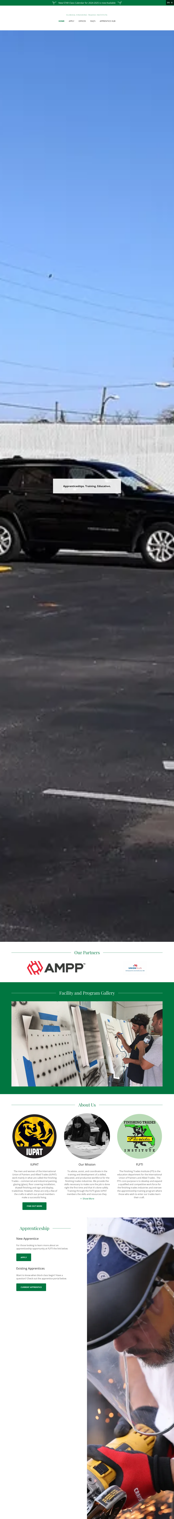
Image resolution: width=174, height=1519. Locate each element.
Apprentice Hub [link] (107, 21)
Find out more (34, 1206)
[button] (87, 1198)
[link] (87, 14)
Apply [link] (71, 21)
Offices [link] (82, 21)
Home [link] (61, 21)
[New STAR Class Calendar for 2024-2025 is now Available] (87, 3)
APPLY (24, 1257)
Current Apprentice (31, 1287)
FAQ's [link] (92, 21)
